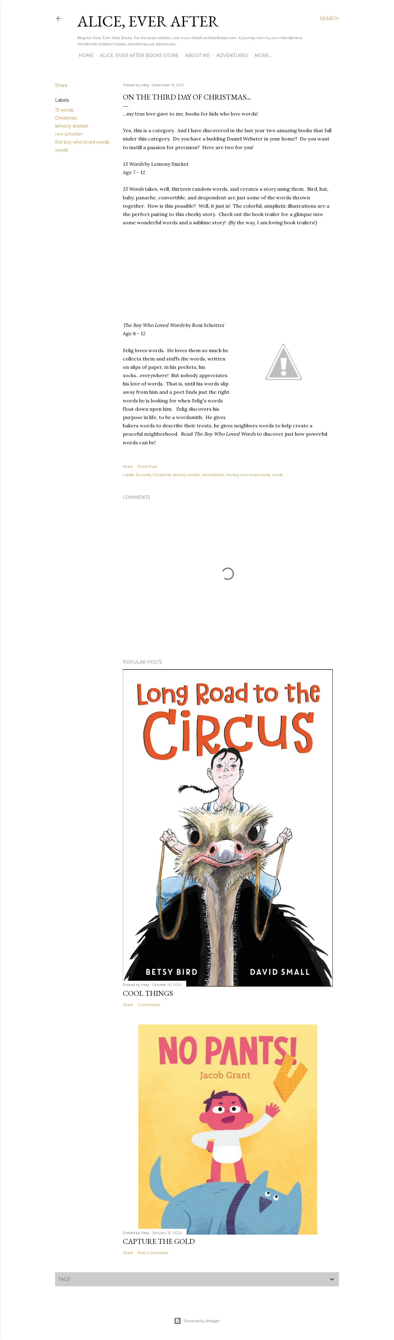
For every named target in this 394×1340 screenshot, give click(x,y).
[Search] (329, 18)
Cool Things (148, 993)
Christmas (66, 118)
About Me (197, 55)
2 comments (149, 1004)
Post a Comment (153, 1252)
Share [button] (61, 85)
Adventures (232, 55)
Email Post (147, 466)
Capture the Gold (159, 1241)
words (61, 150)
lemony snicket (71, 126)
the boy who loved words (82, 142)
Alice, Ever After (148, 21)
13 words (64, 110)
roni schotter (68, 134)
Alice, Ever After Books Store (139, 55)
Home (86, 55)
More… (263, 55)
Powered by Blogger (197, 1321)
